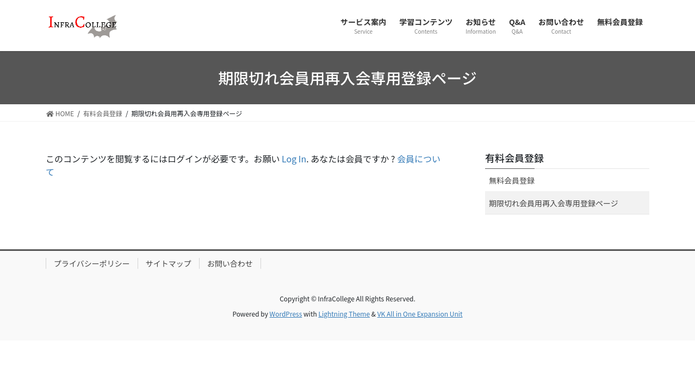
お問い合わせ (230, 263)
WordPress (286, 313)
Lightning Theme (344, 313)
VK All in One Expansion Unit (420, 313)
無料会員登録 (512, 180)
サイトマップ (168, 263)
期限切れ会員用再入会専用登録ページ (553, 203)
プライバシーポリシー (92, 263)
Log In (294, 158)
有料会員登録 (514, 157)
